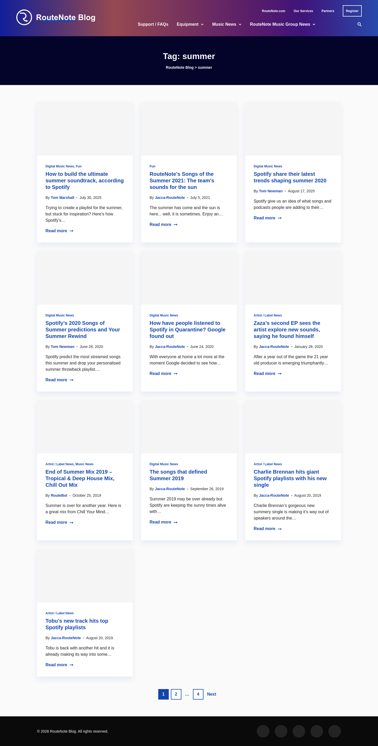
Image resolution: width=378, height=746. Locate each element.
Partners (327, 11)
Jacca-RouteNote (170, 197)
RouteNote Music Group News (280, 24)
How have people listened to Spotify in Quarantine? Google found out (188, 329)
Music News (224, 24)
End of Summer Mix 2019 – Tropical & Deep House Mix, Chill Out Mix (79, 478)
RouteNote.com (273, 11)
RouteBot (59, 495)
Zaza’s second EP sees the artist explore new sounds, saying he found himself (287, 329)
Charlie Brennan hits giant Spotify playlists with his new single (290, 478)
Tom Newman (271, 191)
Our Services (303, 11)
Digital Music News (59, 166)
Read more (59, 231)
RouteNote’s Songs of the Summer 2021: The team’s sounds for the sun (182, 180)
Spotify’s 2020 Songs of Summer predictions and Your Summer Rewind (82, 329)
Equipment (188, 24)
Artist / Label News (268, 315)
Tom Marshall (62, 197)
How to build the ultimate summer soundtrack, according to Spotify (84, 180)
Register (352, 11)
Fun (78, 166)
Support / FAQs (153, 24)
